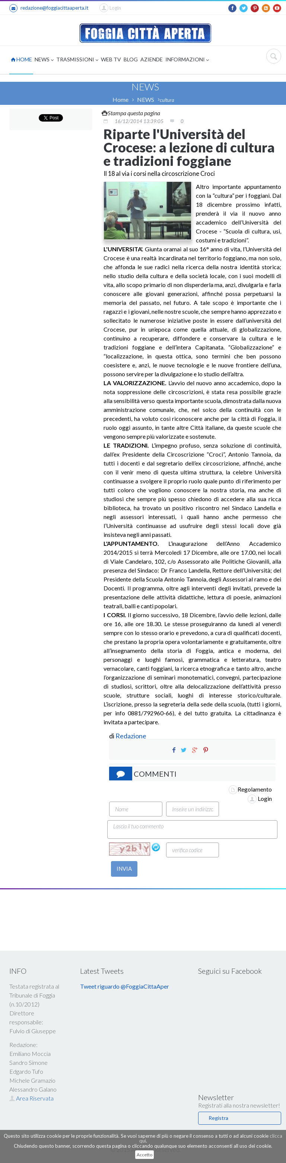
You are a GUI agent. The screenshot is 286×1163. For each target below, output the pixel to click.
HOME (21, 59)
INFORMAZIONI (187, 60)
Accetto (144, 1154)
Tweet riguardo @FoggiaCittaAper (124, 986)
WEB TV (111, 59)
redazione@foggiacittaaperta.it (48, 8)
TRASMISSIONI (77, 60)
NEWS (44, 60)
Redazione (131, 736)
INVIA (124, 868)
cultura (167, 100)
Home (120, 99)
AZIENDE (151, 59)
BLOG (131, 59)
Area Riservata (31, 1098)
